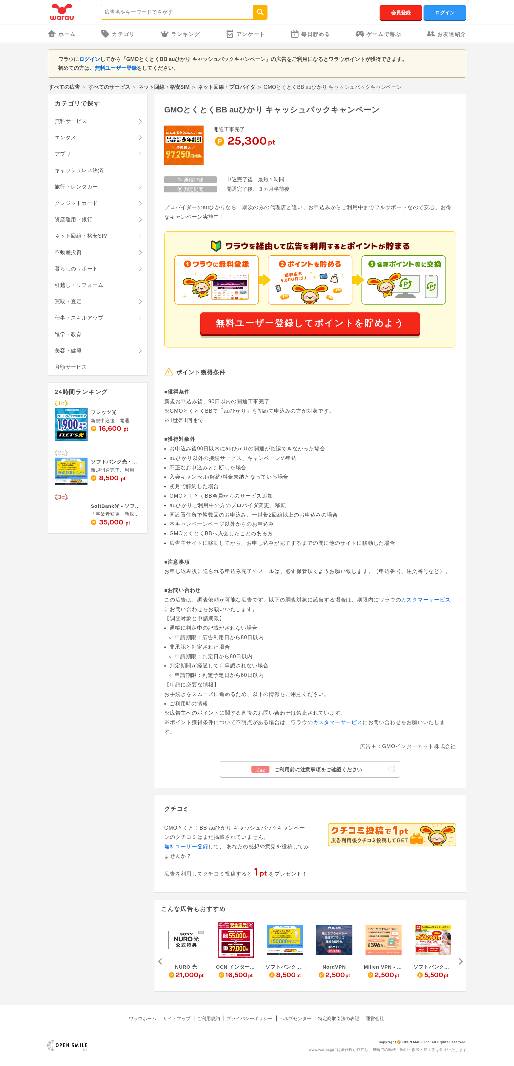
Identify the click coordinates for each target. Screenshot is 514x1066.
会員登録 (401, 12)
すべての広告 (64, 87)
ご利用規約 (208, 1018)
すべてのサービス (109, 87)
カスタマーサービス (425, 599)
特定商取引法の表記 (338, 1018)
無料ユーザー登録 (116, 68)
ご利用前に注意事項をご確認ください (323, 769)
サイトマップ (176, 1018)
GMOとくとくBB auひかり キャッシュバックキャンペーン (272, 109)
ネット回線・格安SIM (163, 87)
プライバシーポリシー (249, 1018)
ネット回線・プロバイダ (226, 87)
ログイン (445, 12)
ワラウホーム (142, 1018)
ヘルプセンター (295, 1018)
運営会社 (375, 1018)
